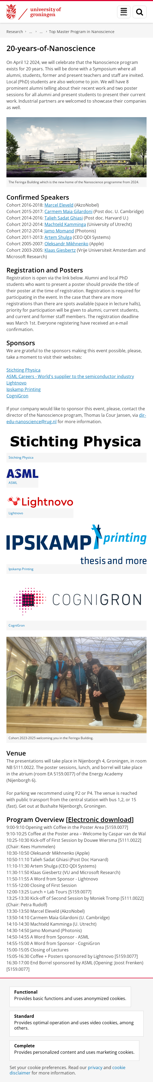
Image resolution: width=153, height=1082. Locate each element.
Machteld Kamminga (65, 224)
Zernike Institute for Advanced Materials (30, 31)
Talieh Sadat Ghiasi (63, 218)
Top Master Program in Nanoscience (81, 31)
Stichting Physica (23, 370)
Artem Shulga (58, 237)
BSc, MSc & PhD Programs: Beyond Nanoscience (41, 31)
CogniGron (17, 396)
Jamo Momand (59, 231)
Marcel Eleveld (58, 205)
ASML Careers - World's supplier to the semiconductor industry (70, 376)
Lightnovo (16, 383)
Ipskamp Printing (23, 389)
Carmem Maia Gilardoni (68, 211)
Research (14, 31)
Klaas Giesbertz (60, 250)
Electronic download (100, 819)
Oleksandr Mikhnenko (66, 244)
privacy (95, 1067)
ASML (13, 482)
